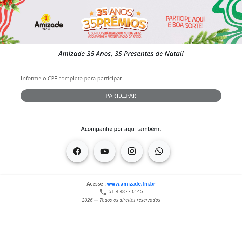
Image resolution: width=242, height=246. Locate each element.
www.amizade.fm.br (131, 183)
